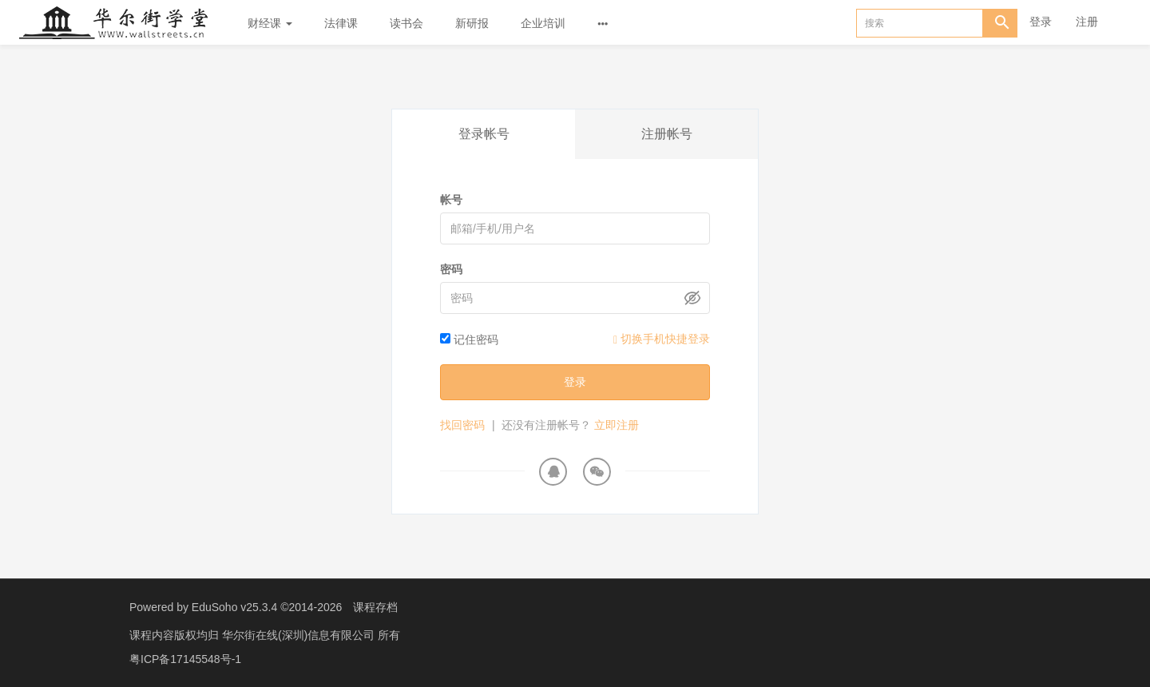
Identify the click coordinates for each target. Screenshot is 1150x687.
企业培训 (543, 23)
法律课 (341, 23)
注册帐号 (666, 134)
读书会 (406, 23)
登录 (1040, 21)
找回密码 (462, 425)
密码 (451, 269)
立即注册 (616, 425)
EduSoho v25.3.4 (234, 607)
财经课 (270, 23)
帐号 (451, 199)
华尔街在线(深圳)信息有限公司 (300, 635)
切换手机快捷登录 (661, 339)
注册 (1087, 21)
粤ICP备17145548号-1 (185, 659)
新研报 (472, 23)
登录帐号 (484, 134)
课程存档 (375, 607)
